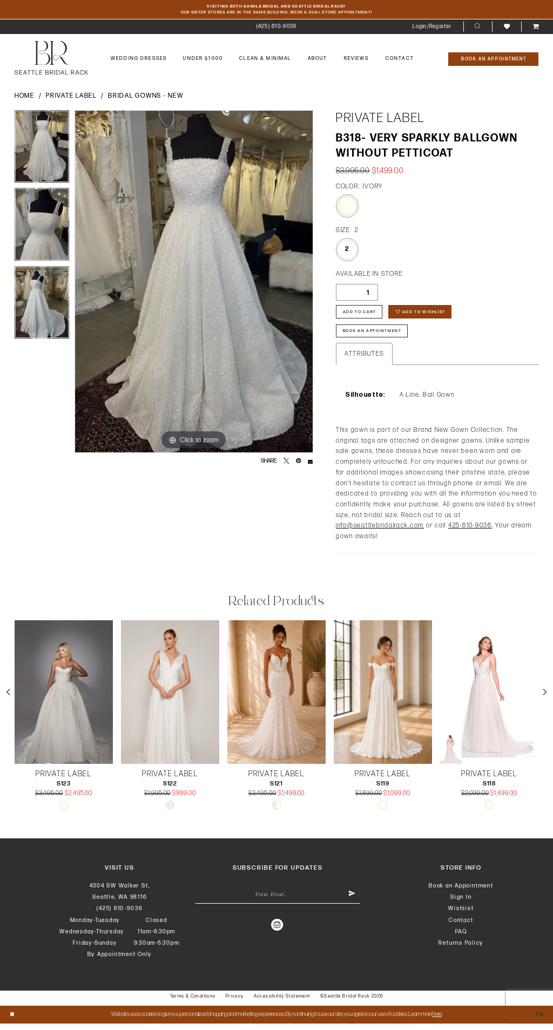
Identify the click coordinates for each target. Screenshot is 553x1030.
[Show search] (477, 28)
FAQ (461, 937)
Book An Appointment (376, 336)
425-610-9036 (470, 532)
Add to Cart (361, 315)
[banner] (51, 60)
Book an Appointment (461, 891)
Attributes (364, 360)
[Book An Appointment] (493, 60)
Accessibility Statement (282, 1002)
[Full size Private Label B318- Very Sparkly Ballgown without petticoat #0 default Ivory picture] (194, 283)
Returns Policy (461, 948)
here (437, 1020)
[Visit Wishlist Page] (506, 28)
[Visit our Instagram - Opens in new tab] (278, 932)
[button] (432, 28)
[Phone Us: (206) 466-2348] (276, 28)
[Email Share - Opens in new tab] (310, 462)
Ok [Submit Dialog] (539, 1020)
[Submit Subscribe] (351, 902)
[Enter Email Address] (278, 902)
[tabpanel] (42, 150)
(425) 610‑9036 (119, 914)
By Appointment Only (119, 960)
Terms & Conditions (193, 1002)
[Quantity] (357, 294)
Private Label (71, 97)
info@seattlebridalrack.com (380, 532)
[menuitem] (276, 28)
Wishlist (461, 914)
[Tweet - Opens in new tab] (286, 462)
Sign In (460, 902)
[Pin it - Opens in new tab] (298, 462)
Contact (461, 926)
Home (25, 97)
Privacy (235, 1002)
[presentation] (64, 698)
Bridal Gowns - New (145, 97)
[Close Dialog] (13, 1020)
